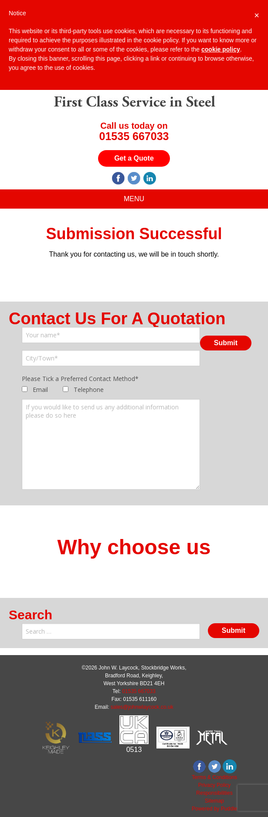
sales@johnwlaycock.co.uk (142, 707)
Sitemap (214, 801)
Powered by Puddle (214, 809)
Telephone (89, 389)
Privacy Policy (214, 785)
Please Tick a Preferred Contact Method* (80, 378)
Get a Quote (134, 158)
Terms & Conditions (214, 777)
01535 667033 (134, 136)
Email (40, 389)
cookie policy (220, 49)
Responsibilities (214, 793)
